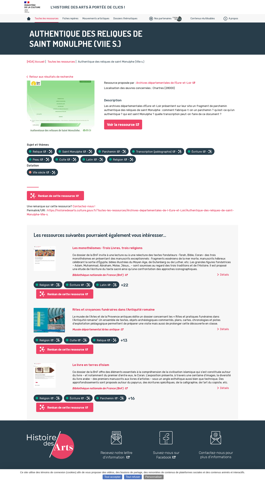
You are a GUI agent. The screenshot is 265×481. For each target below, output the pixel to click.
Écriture (197, 151)
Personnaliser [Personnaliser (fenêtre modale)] (153, 476)
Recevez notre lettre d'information (116, 455)
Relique (37, 151)
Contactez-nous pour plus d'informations (216, 455)
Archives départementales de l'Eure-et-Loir (163, 82)
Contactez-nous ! (84, 206)
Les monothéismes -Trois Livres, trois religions (107, 248)
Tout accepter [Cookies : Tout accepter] (112, 476)
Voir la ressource (121, 125)
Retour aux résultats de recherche (51, 76)
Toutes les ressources (46, 18)
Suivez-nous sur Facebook (166, 455)
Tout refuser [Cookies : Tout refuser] (133, 476)
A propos (231, 18)
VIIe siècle (39, 172)
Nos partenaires (160, 18)
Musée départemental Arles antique (96, 329)
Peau (36, 159)
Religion (118, 159)
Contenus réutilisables (202, 18)
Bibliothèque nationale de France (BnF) (98, 275)
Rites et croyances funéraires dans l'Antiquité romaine (114, 309)
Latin (89, 159)
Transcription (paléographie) (154, 151)
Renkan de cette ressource (56, 196)
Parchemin (109, 151)
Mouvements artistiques (95, 18)
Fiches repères (70, 18)
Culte (62, 159)
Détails (224, 274)
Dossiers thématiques (125, 18)
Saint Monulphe (72, 151)
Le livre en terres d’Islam (91, 365)
